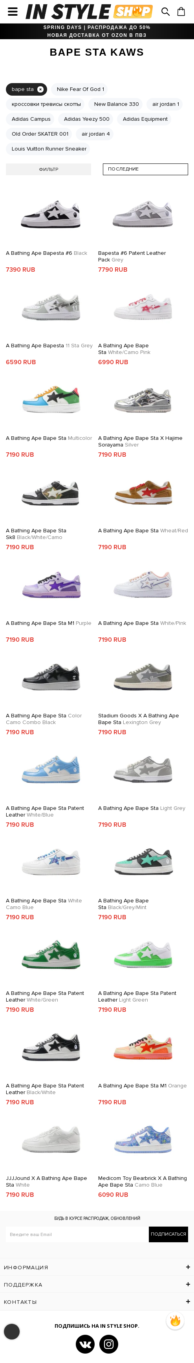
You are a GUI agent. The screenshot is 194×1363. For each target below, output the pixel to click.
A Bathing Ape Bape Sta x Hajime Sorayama (140, 441)
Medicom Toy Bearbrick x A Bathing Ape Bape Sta (142, 1181)
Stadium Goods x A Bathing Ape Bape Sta (138, 719)
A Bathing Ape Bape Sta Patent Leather (45, 811)
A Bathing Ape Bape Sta (124, 349)
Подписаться (168, 1234)
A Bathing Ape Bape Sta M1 (49, 623)
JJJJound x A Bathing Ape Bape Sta (46, 1181)
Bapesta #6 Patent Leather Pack (132, 256)
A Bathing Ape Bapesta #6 (46, 253)
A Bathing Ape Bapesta (49, 345)
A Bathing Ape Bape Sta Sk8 (36, 534)
